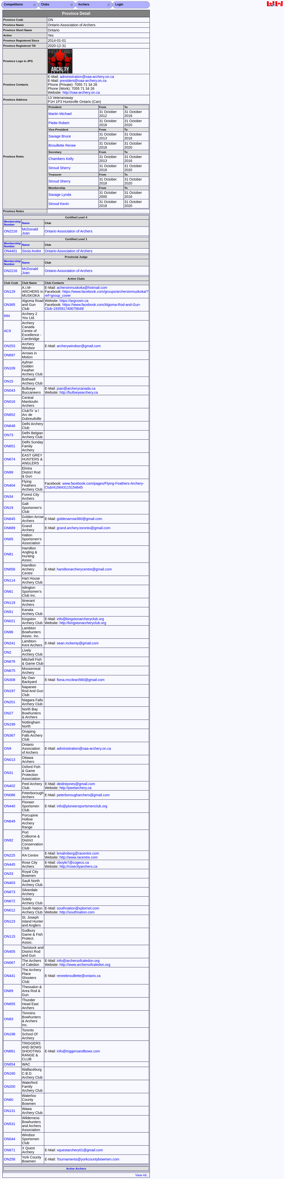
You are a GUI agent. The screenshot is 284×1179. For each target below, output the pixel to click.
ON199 (9, 724)
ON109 (9, 368)
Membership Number (12, 223)
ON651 (9, 446)
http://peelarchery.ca (75, 788)
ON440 (9, 806)
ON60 (8, 1100)
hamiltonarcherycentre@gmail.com (84, 569)
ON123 (9, 921)
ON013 (9, 760)
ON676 (9, 661)
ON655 (9, 1004)
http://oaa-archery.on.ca (81, 92)
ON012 (9, 910)
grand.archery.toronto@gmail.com (83, 528)
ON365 (9, 305)
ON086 (9, 795)
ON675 (9, 671)
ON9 (7, 748)
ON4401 (10, 251)
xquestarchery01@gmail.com (80, 1150)
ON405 (9, 951)
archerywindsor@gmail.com (79, 346)
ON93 (8, 1019)
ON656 (9, 569)
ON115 (9, 936)
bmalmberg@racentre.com (78, 853)
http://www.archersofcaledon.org (85, 965)
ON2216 (10, 231)
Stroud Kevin (58, 204)
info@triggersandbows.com (78, 1051)
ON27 (8, 713)
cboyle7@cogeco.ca (73, 862)
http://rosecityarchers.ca (78, 866)
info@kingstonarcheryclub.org (80, 619)
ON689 (9, 528)
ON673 (9, 892)
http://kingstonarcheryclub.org (83, 623)
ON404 (9, 485)
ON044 (9, 1139)
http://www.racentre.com (79, 857)
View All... (142, 1175)
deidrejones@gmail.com (76, 784)
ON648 (9, 426)
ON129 (9, 292)
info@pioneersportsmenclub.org (82, 806)
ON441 (9, 976)
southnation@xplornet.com (78, 908)
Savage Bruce (59, 136)
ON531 (9, 1124)
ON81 (8, 554)
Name (26, 223)
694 (7, 316)
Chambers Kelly (61, 159)
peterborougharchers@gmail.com (83, 795)
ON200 (9, 1086)
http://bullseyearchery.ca (79, 392)
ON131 (9, 1111)
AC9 (7, 331)
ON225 (9, 855)
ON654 (9, 1064)
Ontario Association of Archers (68, 231)
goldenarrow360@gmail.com (79, 519)
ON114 (9, 580)
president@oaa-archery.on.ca (83, 81)
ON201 (9, 702)
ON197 (9, 691)
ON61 (8, 591)
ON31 (8, 773)
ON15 (8, 381)
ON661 (9, 1051)
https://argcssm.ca (74, 301)
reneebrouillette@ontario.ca (79, 976)
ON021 (9, 621)
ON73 (8, 435)
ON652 (9, 415)
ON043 (9, 390)
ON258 (9, 1159)
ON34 (8, 497)
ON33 (8, 874)
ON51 (8, 612)
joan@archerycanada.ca (76, 388)
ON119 (9, 603)
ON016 (9, 402)
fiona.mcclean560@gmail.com (81, 680)
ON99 (8, 472)
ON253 (9, 346)
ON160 (9, 1073)
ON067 (9, 963)
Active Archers (76, 1168)
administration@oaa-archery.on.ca (87, 77)
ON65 (8, 539)
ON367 (9, 735)
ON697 (9, 355)
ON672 (9, 901)
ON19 (8, 508)
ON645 (9, 519)
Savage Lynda (59, 195)
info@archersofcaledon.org (78, 961)
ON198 (9, 1034)
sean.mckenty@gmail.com (78, 643)
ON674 (9, 459)
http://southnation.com (77, 912)
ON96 (8, 632)
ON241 (9, 643)
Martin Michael (60, 114)
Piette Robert (58, 123)
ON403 (9, 883)
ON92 (8, 840)
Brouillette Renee (62, 145)
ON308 (9, 680)
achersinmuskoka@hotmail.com (82, 288)
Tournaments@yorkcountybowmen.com (88, 1159)
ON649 (9, 821)
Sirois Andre (31, 251)
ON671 (9, 1150)
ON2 (7, 652)
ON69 (8, 991)
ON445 (9, 864)
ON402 (9, 786)
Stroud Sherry (59, 168)
